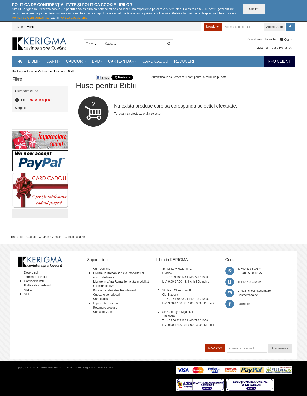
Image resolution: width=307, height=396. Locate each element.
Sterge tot (21, 108)
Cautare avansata (50, 237)
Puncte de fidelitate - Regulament (114, 290)
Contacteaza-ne (75, 237)
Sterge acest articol (17, 100)
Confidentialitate (34, 281)
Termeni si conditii (35, 277)
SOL (27, 294)
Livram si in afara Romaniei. (274, 47)
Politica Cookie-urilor (74, 17)
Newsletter (213, 26)
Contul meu (254, 39)
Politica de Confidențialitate (31, 17)
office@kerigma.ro (259, 290)
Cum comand (101, 268)
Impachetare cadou (105, 303)
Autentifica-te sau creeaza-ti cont (172, 77)
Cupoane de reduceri (106, 294)
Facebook (244, 304)
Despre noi (31, 272)
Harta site (17, 237)
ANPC (28, 289)
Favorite (270, 39)
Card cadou (100, 299)
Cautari (31, 237)
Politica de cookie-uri (37, 285)
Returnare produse (105, 307)
